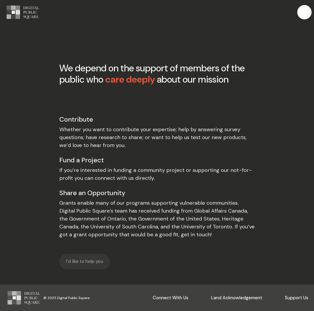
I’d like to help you (84, 261)
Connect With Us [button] (170, 298)
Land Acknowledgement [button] (236, 298)
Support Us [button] (296, 298)
